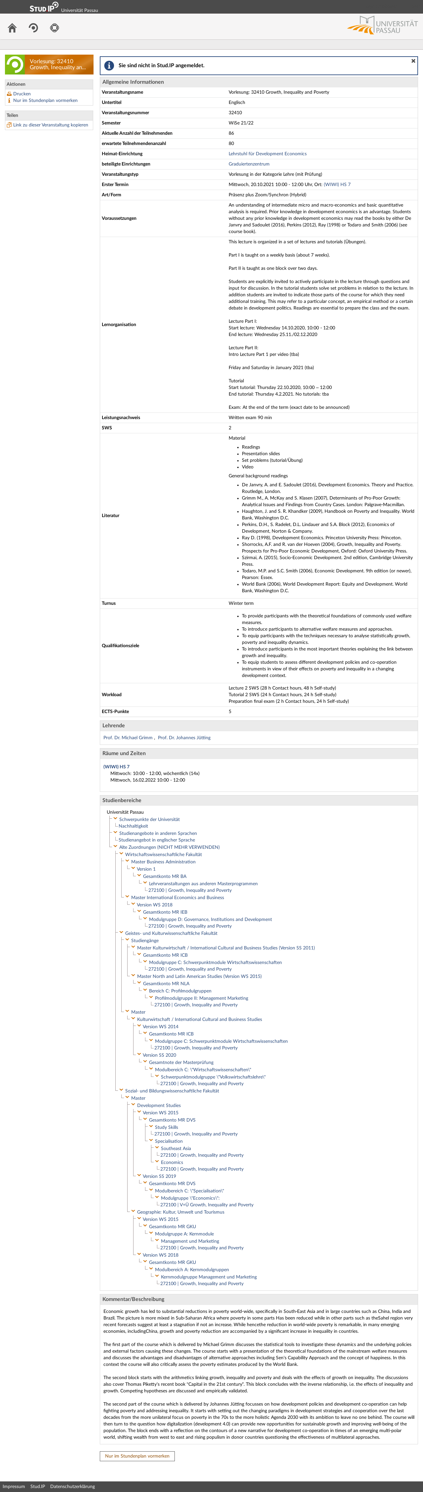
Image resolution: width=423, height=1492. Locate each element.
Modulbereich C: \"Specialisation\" (189, 1191)
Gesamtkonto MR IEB (165, 912)
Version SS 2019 (159, 1176)
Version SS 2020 (159, 1055)
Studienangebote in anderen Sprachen (158, 833)
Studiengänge (145, 941)
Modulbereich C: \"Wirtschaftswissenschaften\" (203, 1070)
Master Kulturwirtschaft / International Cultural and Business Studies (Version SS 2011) (226, 948)
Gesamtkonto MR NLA (166, 984)
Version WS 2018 (155, 905)
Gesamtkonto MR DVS (172, 1120)
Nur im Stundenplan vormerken (45, 100)
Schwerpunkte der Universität (149, 819)
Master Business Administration (163, 862)
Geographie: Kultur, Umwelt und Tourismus (180, 1212)
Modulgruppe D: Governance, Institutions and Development (210, 919)
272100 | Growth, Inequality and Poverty (190, 890)
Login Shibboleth (381, 6)
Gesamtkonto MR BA (164, 876)
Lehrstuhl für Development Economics (268, 154)
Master (138, 1012)
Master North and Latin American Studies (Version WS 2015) (199, 976)
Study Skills (166, 1127)
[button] (413, 61)
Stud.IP (37, 1486)
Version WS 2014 (160, 1027)
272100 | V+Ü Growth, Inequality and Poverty (206, 1205)
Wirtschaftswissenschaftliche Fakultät (163, 854)
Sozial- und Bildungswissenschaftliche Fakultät (172, 1091)
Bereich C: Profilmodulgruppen (180, 991)
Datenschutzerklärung (72, 1486)
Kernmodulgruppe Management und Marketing (209, 1277)
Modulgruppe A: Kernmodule (184, 1234)
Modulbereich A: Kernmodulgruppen (192, 1270)
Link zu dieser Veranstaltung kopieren (50, 125)
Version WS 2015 (160, 1113)
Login (415, 6)
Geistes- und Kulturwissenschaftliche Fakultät (171, 933)
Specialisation (169, 1141)
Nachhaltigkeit (133, 826)
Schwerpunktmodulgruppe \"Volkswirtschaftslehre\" (213, 1077)
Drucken (22, 94)
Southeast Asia (176, 1148)
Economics (172, 1162)
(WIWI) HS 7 (337, 184)
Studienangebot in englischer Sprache (157, 840)
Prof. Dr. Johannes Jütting (184, 738)
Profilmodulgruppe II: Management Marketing (201, 998)
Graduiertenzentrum (249, 164)
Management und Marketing (190, 1241)
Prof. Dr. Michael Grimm (128, 738)
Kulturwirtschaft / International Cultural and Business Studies (199, 1019)
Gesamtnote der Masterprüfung (181, 1062)
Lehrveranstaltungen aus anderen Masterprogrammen (203, 884)
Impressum (14, 1486)
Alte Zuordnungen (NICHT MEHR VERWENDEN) (169, 847)
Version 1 (146, 869)
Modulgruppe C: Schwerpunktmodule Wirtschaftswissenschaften (215, 962)
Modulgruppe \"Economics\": (190, 1198)
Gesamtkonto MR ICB (165, 955)
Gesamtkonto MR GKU (172, 1227)
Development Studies (159, 1105)
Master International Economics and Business (177, 897)
